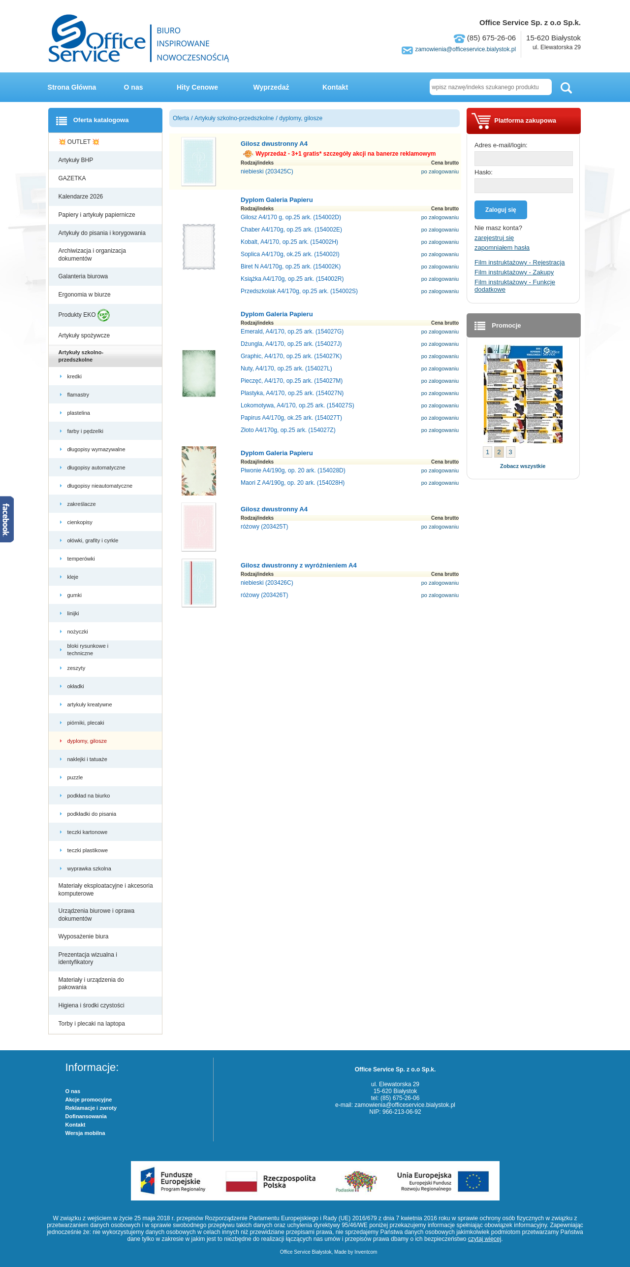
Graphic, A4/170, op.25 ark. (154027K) (291, 356)
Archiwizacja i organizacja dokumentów (92, 254)
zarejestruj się (494, 237)
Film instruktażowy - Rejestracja (519, 262)
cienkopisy (80, 522)
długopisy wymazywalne (97, 449)
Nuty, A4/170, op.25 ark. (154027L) (286, 368)
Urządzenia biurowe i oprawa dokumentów (97, 914)
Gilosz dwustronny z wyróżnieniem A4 (299, 565)
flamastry (79, 395)
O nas (133, 87)
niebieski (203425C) (267, 171)
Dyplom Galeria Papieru (277, 199)
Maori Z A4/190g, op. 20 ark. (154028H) (293, 482)
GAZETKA (73, 178)
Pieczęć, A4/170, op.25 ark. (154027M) (292, 380)
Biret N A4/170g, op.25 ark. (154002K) (291, 266)
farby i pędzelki (86, 431)
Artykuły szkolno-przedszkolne (81, 355)
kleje (73, 577)
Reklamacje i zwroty (91, 1108)
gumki (75, 595)
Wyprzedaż (271, 87)
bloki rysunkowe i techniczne (88, 649)
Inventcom (365, 1252)
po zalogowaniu (440, 171)
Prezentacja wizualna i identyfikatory (88, 958)
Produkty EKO (84, 315)
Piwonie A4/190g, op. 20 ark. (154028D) (293, 470)
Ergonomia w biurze (85, 294)
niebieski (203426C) (267, 582)
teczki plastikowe (88, 850)
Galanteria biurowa (84, 276)
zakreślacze (82, 504)
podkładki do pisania (92, 814)
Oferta (181, 118)
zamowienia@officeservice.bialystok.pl (465, 49)
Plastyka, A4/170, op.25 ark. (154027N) (292, 393)
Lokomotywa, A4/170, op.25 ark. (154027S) (297, 405)
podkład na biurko (89, 796)
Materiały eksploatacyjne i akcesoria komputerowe (106, 889)
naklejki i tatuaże (88, 759)
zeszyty (77, 668)
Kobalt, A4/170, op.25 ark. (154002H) (289, 241)
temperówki (81, 559)
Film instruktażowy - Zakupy (514, 272)
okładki (77, 686)
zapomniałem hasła (502, 247)
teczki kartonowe (88, 832)
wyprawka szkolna (90, 868)
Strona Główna (72, 87)
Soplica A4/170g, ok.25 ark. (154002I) (290, 254)
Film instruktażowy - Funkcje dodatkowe (514, 285)
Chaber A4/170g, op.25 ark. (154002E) (291, 229)
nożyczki (78, 631)
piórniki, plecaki (86, 723)
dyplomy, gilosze (88, 741)
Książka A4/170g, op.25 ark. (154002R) (292, 278)
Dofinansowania (86, 1116)
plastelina (79, 413)
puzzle (76, 777)
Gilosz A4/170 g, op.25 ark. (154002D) (291, 217)
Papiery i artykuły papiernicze (98, 214)
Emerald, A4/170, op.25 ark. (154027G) (292, 331)
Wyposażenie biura (84, 936)
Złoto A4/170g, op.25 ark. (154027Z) (288, 430)
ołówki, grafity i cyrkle (93, 540)
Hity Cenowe (197, 87)
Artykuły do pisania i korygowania (103, 233)
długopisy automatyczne (97, 467)
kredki (75, 376)
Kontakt (335, 87)
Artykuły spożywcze (85, 335)
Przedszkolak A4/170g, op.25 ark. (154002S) (299, 291)
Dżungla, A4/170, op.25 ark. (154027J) (291, 343)
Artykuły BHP (77, 160)
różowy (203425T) (264, 526)
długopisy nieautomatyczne (100, 486)
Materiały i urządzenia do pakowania (91, 983)
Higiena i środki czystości (92, 1005)
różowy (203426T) (264, 595)
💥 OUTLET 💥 (80, 141)
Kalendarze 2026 (82, 196)
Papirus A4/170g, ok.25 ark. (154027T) (291, 417)
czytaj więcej (484, 1238)
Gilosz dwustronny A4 (274, 143)
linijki (74, 613)
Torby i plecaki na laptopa (93, 1023)
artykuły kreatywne (90, 704)
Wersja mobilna (85, 1133)
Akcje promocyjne (88, 1099)
